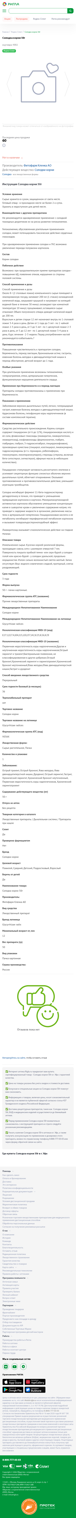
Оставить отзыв (9, 1251)
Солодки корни (44, 170)
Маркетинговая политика (14, 1205)
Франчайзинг (8, 1313)
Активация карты (10, 1285)
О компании (8, 1235)
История (6, 1238)
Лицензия (7, 1195)
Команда (6, 1241)
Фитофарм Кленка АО (37, 165)
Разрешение (8, 1198)
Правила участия (10, 1288)
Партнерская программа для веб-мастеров (22, 1332)
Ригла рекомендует (61, 19)
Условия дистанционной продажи (18, 1201)
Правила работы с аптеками (15, 1274)
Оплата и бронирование (14, 1178)
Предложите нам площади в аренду (19, 1319)
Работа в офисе (9, 1347)
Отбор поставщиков (12, 1322)
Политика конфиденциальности (17, 1188)
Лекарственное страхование (16, 1257)
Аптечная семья (10, 1282)
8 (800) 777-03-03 (51, 1411)
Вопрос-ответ (8, 1298)
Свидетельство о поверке (14, 1264)
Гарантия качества (11, 1261)
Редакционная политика (14, 1254)
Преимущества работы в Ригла (16, 1340)
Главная (5, 32)
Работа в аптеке (9, 1343)
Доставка (6, 1182)
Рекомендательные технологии (17, 1271)
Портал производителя (13, 1316)
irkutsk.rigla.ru (30, 1400)
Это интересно (9, 1185)
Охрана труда (8, 1353)
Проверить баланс (11, 1292)
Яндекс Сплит (39, 19)
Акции (7, 19)
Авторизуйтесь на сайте (13, 1058)
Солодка (6, 174)
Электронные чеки (11, 1301)
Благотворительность (12, 1248)
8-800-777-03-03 (11, 1460)
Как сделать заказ (10, 1175)
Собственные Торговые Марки (16, 1329)
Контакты (7, 1244)
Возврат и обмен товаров (14, 1208)
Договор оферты (10, 1211)
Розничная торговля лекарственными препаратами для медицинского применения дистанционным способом (36, 1219)
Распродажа (22, 19)
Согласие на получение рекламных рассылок (23, 1227)
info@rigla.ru (13, 1495)
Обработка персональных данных (18, 1223)
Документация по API (12, 1326)
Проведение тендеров (13, 1309)
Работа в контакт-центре (14, 1350)
